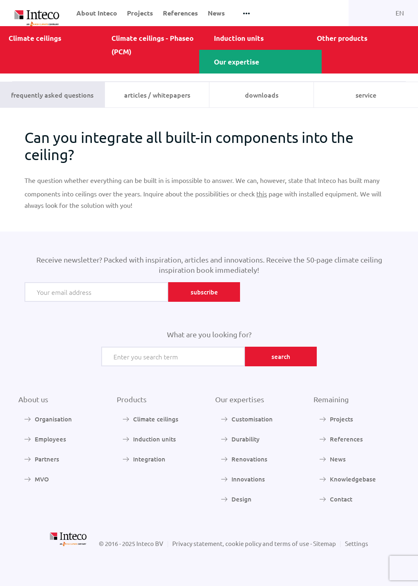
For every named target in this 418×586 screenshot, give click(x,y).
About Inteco (96, 13)
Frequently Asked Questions (52, 94)
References (180, 13)
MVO (42, 479)
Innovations (248, 479)
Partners (47, 459)
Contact (341, 499)
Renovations (249, 459)
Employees (50, 439)
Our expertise (236, 62)
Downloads (261, 94)
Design (241, 499)
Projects (140, 13)
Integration (149, 459)
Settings (356, 543)
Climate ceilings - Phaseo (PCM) (152, 45)
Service (366, 94)
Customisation (252, 419)
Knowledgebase (353, 479)
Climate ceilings (35, 38)
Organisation (53, 419)
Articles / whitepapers (157, 94)
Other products (342, 38)
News (216, 13)
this (261, 193)
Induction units (239, 38)
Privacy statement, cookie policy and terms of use (240, 543)
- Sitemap (323, 543)
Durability (245, 439)
